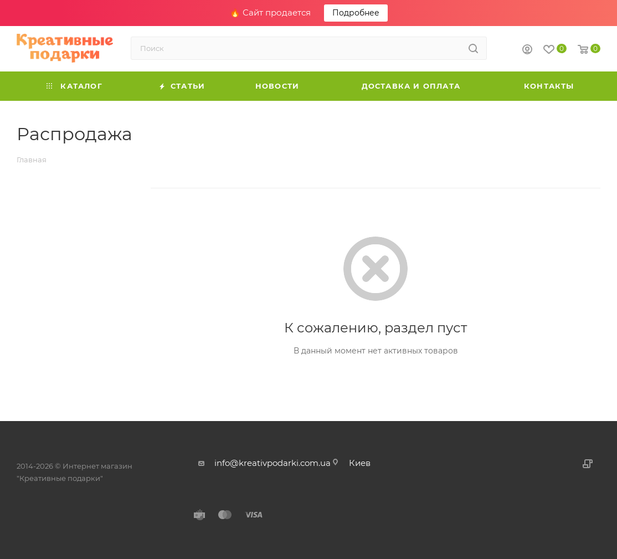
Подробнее (355, 13)
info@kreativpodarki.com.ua (272, 463)
